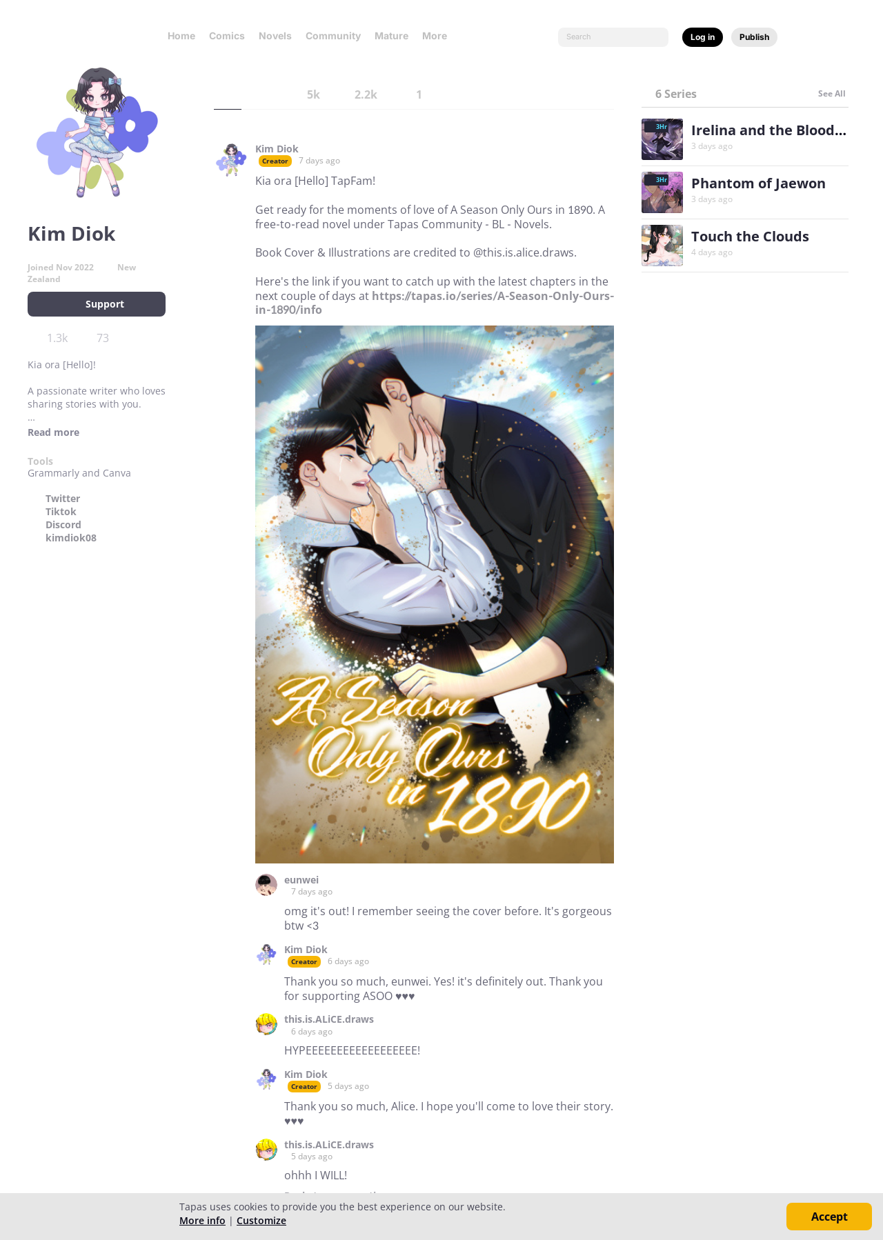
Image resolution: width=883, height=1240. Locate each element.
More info (202, 1220)
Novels (275, 35)
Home (181, 35)
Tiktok (61, 511)
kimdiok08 (71, 537)
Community (333, 35)
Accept (829, 1216)
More (438, 35)
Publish (754, 37)
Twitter (63, 498)
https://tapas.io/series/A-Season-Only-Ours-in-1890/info (434, 303)
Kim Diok (277, 149)
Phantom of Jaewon (758, 183)
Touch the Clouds (750, 236)
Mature (391, 35)
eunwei (301, 880)
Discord (63, 524)
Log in (703, 37)
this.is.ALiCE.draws (329, 1019)
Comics (227, 35)
